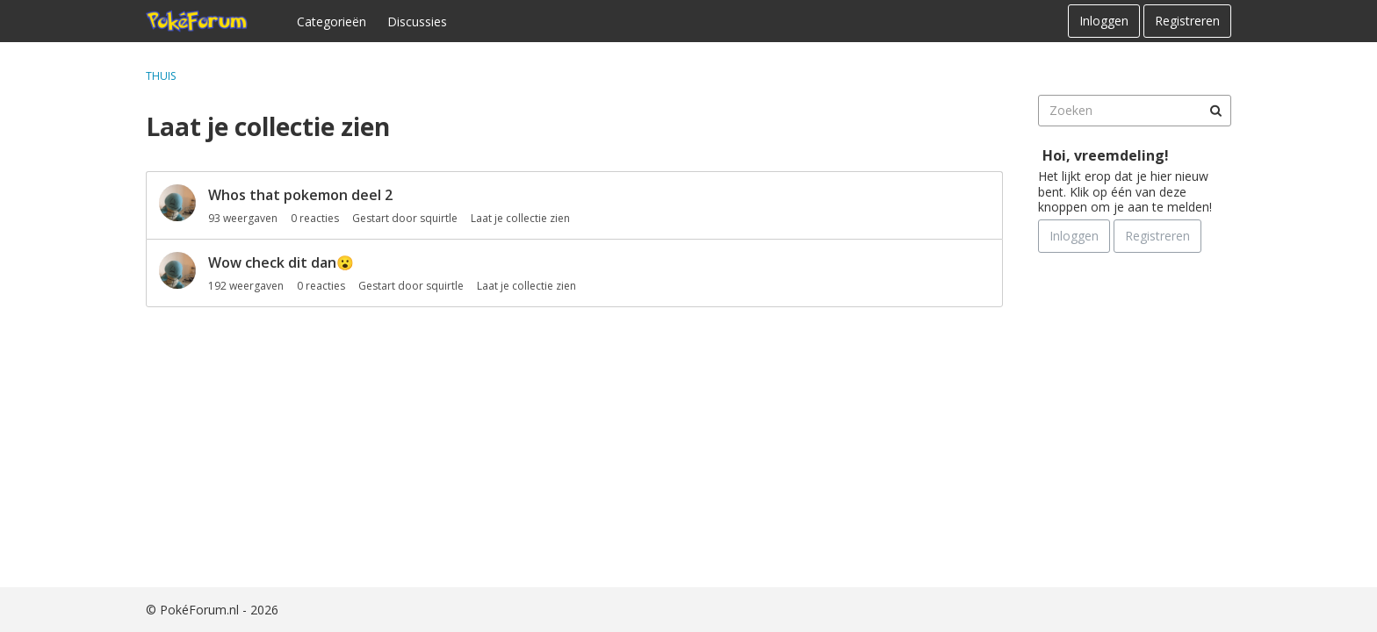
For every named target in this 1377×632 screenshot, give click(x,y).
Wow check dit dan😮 (281, 262)
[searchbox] (1134, 110)
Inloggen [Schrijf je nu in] (1074, 235)
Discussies (417, 21)
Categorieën (331, 21)
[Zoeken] (1215, 110)
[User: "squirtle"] (177, 202)
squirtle (439, 218)
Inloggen (1103, 20)
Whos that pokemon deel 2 (300, 195)
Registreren (1187, 20)
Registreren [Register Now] (1157, 235)
